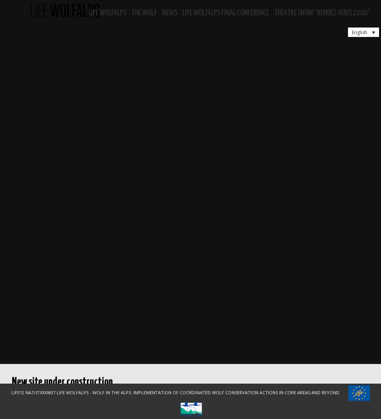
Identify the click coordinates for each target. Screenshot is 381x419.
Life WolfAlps (107, 13)
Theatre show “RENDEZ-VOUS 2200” (322, 13)
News (169, 13)
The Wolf (144, 13)
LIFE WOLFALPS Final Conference (225, 13)
